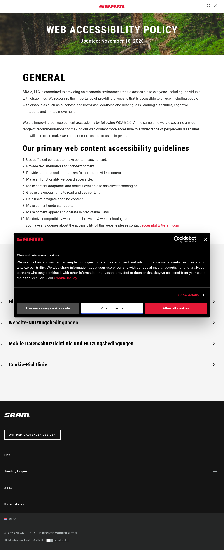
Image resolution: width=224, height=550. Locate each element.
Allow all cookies (176, 308)
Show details (188, 295)
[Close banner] (205, 239)
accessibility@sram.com (160, 225)
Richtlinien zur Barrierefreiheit (23, 540)
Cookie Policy (65, 278)
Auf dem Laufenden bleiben (32, 434)
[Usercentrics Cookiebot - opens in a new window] (177, 239)
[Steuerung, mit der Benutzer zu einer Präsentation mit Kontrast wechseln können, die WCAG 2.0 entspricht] (57, 540)
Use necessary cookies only (48, 308)
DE (8, 519)
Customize (112, 308)
